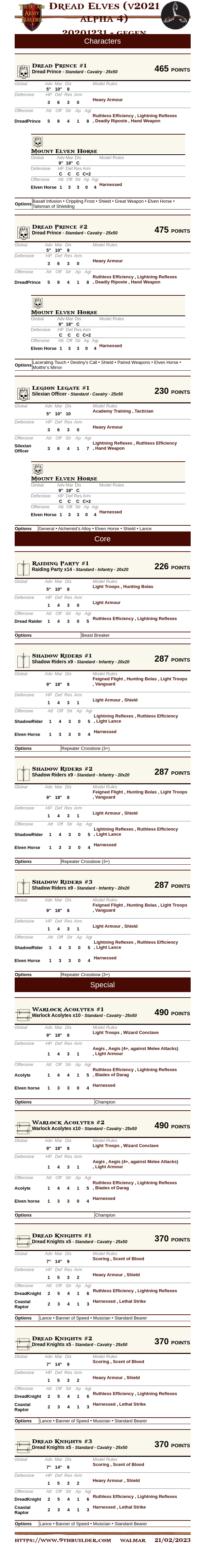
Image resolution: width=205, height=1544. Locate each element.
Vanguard (105, 683)
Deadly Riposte (111, 120)
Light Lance (108, 721)
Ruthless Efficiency (113, 115)
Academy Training (112, 411)
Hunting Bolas (138, 586)
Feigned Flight (108, 678)
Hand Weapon (145, 120)
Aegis (99, 1048)
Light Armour (107, 602)
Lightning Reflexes (157, 115)
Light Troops (106, 586)
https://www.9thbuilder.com (63, 1540)
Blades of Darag (112, 1074)
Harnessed (110, 184)
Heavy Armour (108, 99)
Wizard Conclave (141, 1032)
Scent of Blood (128, 1258)
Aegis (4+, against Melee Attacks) (143, 1048)
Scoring (101, 1258)
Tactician (144, 411)
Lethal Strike (132, 1301)
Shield (130, 699)
